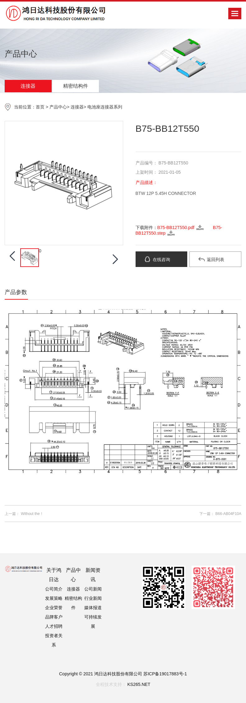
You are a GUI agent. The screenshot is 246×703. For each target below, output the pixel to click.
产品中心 (58, 106)
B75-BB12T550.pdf (175, 227)
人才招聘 (54, 626)
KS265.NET (138, 684)
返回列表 (215, 259)
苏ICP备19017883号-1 (165, 673)
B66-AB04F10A (228, 514)
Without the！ (32, 514)
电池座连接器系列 (104, 106)
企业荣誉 (54, 607)
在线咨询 (161, 259)
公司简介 (54, 588)
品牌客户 (54, 616)
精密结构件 (75, 86)
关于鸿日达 (53, 574)
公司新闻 (93, 588)
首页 (40, 106)
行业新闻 (93, 598)
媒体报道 (93, 607)
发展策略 (54, 598)
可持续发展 (93, 621)
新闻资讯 (93, 574)
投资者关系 (54, 640)
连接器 (28, 86)
